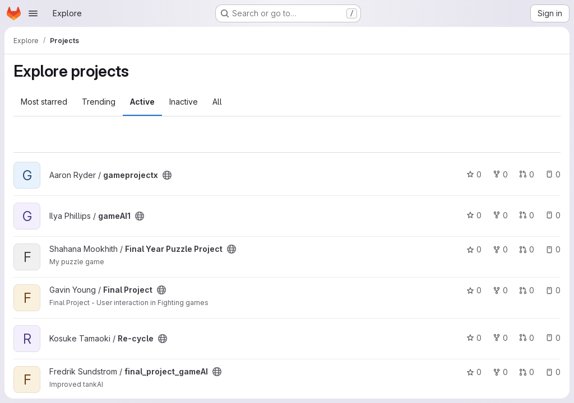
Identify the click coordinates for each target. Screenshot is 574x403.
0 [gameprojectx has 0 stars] (474, 174)
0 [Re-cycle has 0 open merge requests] (526, 338)
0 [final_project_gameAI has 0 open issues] (553, 372)
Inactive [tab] (183, 101)
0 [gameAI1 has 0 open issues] (553, 215)
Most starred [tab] (44, 101)
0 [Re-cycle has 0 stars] (474, 338)
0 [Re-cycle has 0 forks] (500, 338)
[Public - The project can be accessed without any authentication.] (167, 175)
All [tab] (217, 101)
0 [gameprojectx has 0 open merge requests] (526, 174)
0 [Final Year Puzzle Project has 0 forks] (500, 249)
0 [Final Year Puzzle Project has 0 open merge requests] (526, 249)
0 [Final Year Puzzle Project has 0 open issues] (553, 249)
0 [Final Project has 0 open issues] (553, 290)
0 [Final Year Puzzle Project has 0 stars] (474, 249)
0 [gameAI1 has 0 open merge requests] (526, 215)
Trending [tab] (98, 101)
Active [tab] (142, 101)
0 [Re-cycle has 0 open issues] (553, 338)
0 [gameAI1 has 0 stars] (474, 215)
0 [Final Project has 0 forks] (500, 290)
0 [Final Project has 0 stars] (474, 290)
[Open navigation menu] (33, 13)
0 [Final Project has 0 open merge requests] (526, 290)
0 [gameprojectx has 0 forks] (500, 174)
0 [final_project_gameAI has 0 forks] (500, 372)
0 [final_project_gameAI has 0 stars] (474, 372)
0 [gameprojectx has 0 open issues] (553, 174)
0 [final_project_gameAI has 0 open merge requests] (526, 372)
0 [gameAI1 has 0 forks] (500, 215)
